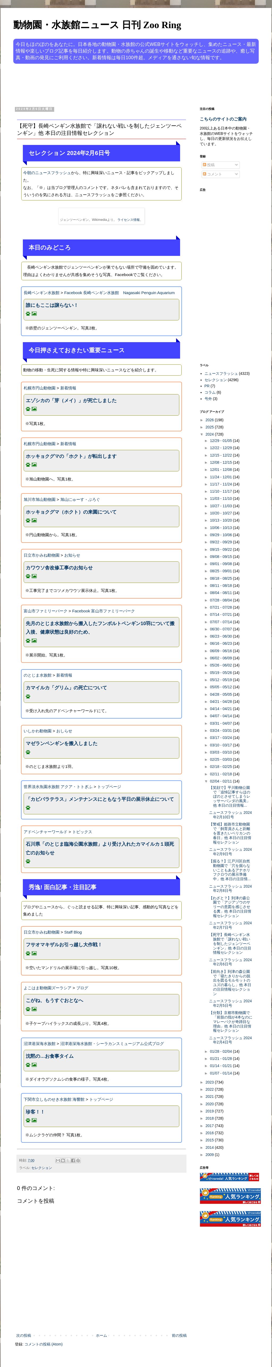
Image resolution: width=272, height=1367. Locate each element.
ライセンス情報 (128, 220)
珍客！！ (35, 1112)
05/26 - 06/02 (221, 665)
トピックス (82, 831)
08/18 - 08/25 (221, 578)
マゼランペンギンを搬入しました (61, 743)
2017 (210, 1126)
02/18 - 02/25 (221, 766)
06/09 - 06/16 (221, 651)
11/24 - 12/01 (221, 477)
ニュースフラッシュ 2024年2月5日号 (230, 1003)
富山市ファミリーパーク (45, 611)
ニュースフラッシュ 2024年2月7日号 (230, 925)
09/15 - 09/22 (221, 549)
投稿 (209, 165)
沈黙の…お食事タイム (50, 1056)
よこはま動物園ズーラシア (47, 988)
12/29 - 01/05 (221, 441)
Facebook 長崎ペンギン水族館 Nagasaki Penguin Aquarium (119, 292)
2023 (210, 1082)
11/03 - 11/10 (221, 498)
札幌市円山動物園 (40, 388)
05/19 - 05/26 (221, 672)
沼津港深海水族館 (40, 1043)
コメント (212, 174)
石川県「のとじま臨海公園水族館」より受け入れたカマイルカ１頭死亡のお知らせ (100, 848)
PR (207, 386)
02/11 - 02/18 (221, 774)
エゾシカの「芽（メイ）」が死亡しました (71, 400)
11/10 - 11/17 (221, 491)
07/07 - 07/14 (221, 622)
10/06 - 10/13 (221, 528)
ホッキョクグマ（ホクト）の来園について (71, 512)
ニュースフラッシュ (221, 373)
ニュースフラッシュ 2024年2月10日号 (230, 814)
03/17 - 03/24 (221, 738)
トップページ (109, 786)
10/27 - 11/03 (221, 506)
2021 (210, 1096)
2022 (210, 1089)
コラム (210, 392)
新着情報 (68, 388)
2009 (210, 1155)
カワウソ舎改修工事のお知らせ (59, 567)
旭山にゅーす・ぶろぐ (80, 499)
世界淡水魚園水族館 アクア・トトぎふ (58, 786)
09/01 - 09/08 (221, 564)
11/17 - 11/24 (221, 484)
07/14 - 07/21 (221, 614)
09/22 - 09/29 (221, 542)
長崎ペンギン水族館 (42, 292)
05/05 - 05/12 (221, 687)
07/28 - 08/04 (221, 600)
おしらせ (64, 731)
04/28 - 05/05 (221, 694)
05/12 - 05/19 (221, 680)
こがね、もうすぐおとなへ (54, 1000)
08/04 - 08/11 (221, 593)
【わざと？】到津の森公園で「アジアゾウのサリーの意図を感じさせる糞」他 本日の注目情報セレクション (230, 907)
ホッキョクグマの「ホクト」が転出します (71, 456)
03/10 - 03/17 (221, 745)
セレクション (41, 1168)
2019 (210, 1111)
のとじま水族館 (38, 675)
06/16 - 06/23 (221, 643)
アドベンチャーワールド (45, 831)
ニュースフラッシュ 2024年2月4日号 (230, 1040)
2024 (210, 434)
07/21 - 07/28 (221, 607)
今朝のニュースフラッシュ (47, 172)
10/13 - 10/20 (221, 520)
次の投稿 (23, 1335)
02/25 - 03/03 (221, 759)
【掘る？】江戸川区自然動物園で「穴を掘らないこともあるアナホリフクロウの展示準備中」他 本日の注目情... (230, 870)
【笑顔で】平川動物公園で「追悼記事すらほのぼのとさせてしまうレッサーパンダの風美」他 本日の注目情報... (229, 796)
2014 (210, 1147)
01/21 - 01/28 (221, 1058)
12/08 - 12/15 (221, 462)
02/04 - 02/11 (221, 781)
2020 (210, 1104)
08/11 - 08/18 (221, 585)
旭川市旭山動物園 (40, 499)
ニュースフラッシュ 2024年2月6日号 (230, 962)
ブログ (82, 988)
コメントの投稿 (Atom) (43, 1344)
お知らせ (72, 555)
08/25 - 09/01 (221, 571)
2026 (210, 420)
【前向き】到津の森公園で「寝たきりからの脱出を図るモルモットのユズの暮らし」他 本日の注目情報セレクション (230, 982)
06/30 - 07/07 (221, 629)
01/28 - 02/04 (221, 1051)
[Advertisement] (115, 84)
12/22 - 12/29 (221, 448)
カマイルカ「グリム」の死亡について (66, 687)
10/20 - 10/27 (221, 513)
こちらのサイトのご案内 (223, 119)
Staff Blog (73, 932)
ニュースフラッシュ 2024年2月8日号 (230, 888)
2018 (210, 1118)
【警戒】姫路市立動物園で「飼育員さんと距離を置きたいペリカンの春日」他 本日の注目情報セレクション (230, 833)
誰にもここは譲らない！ (52, 305)
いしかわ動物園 (38, 731)
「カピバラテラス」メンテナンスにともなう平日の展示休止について (100, 799)
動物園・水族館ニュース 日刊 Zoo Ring (97, 25)
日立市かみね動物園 (42, 555)
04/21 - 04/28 (221, 701)
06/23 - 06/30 (221, 636)
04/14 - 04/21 (221, 709)
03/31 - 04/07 (221, 723)
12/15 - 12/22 (221, 455)
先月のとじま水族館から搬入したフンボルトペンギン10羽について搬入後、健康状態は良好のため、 (100, 628)
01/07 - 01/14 (221, 1073)
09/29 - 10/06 (221, 535)
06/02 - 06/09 (221, 658)
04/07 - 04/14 (221, 716)
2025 (210, 427)
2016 (210, 1133)
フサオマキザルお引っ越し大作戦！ (64, 944)
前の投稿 (179, 1335)
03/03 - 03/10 (221, 752)
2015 (210, 1140)
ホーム (101, 1335)
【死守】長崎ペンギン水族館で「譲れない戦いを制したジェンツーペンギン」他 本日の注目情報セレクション (230, 943)
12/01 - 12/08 (221, 469)
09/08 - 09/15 (221, 556)
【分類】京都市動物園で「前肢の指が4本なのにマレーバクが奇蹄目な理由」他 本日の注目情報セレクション (230, 1022)
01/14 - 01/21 (221, 1066)
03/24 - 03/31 (221, 730)
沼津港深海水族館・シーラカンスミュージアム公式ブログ (112, 1043)
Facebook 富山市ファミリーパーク (103, 611)
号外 (208, 399)
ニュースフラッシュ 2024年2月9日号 (230, 851)
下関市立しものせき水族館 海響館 (54, 1099)
